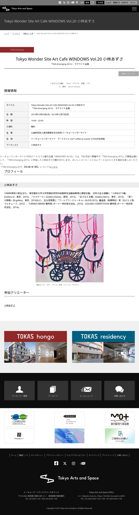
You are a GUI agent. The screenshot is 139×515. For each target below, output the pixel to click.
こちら (54, 166)
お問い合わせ (119, 396)
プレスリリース (108, 455)
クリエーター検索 (19, 396)
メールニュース (86, 396)
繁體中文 (116, 2)
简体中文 (124, 2)
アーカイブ (16, 33)
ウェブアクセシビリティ (76, 455)
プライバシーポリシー (55, 455)
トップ (6, 33)
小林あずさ (9, 305)
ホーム (13, 455)
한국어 (133, 2)
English (108, 2)
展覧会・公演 (28, 33)
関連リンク (23, 455)
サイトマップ (94, 455)
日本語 (100, 2)
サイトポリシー (37, 455)
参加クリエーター (129, 74)
